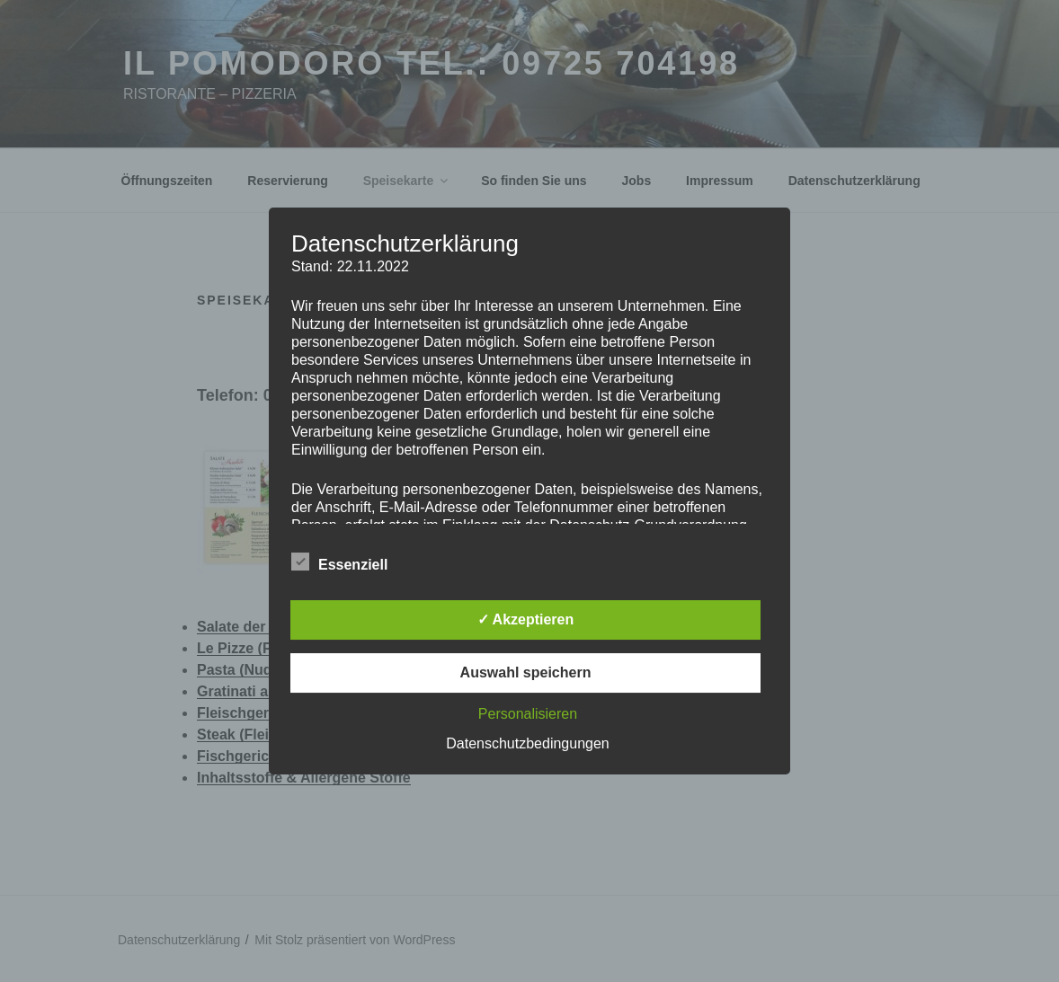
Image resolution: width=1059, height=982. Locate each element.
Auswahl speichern (526, 672)
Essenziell (339, 561)
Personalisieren (527, 713)
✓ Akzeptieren (525, 619)
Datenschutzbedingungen (527, 743)
